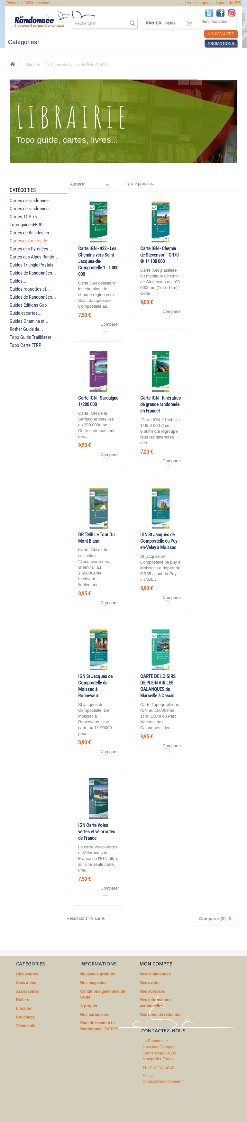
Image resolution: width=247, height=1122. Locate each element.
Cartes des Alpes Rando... (34, 257)
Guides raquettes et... (30, 289)
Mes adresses (152, 991)
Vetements (25, 1025)
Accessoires (27, 991)
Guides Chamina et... (29, 321)
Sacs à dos (26, 983)
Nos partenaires (95, 1014)
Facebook (222, 12)
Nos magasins (93, 983)
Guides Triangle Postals (31, 265)
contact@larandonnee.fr (163, 1081)
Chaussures (27, 974)
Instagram (233, 12)
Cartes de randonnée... (31, 201)
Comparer (109, 324)
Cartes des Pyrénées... (31, 249)
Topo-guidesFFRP (26, 225)
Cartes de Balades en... (31, 233)
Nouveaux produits (97, 974)
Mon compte (156, 963)
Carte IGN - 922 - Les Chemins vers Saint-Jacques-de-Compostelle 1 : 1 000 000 (98, 261)
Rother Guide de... (26, 329)
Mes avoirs (150, 983)
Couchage (25, 1017)
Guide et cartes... (25, 313)
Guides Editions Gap (28, 305)
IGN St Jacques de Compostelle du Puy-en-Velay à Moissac (159, 541)
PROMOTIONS (221, 43)
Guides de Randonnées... (33, 273)
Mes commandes (155, 974)
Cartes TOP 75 (23, 217)
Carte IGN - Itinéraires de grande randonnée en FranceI (160, 404)
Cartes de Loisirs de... (30, 241)
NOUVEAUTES (220, 34)
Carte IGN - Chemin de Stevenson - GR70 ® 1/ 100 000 (159, 255)
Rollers (22, 1000)
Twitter (211, 12)
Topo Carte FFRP (25, 345)
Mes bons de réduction (161, 1014)
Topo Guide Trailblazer (30, 337)
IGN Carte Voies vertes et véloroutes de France (96, 831)
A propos (88, 1006)
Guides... (18, 281)
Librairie (33, 65)
